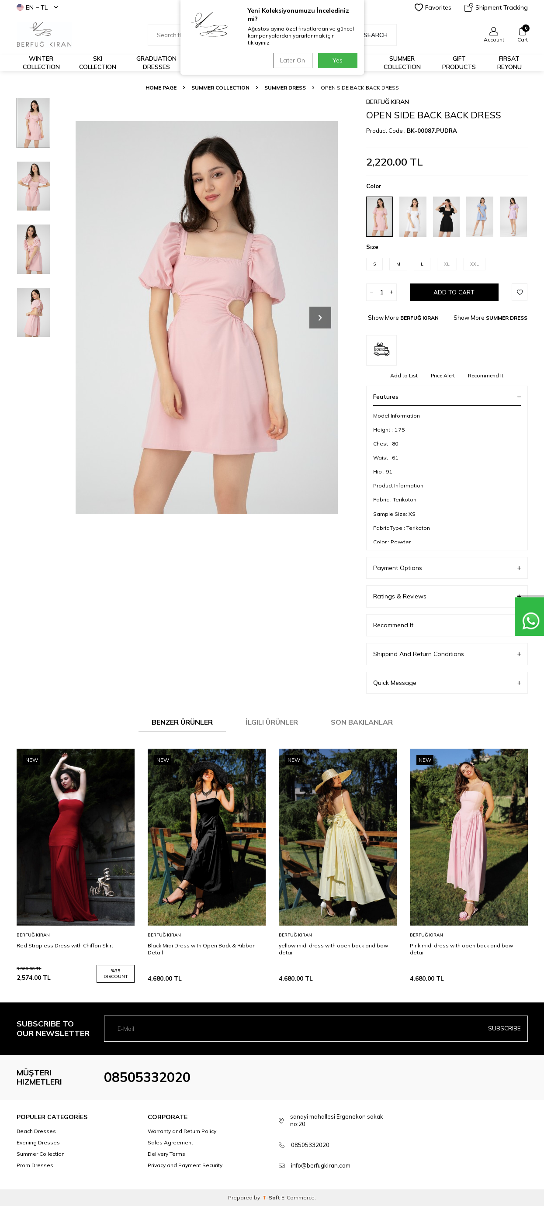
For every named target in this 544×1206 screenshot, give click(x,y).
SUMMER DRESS (285, 87)
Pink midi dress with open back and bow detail (461, 949)
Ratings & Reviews (447, 596)
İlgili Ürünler (272, 722)
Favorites (433, 7)
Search (371, 35)
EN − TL (37, 7)
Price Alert (443, 375)
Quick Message (447, 683)
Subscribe (504, 1028)
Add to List (404, 375)
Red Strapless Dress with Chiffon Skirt (65, 945)
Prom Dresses (35, 1165)
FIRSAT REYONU (509, 63)
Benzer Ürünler (182, 722)
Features (447, 397)
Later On (291, 60)
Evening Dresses (38, 1142)
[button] (320, 317)
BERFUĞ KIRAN (387, 102)
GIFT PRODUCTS (459, 63)
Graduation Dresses (156, 63)
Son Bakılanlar (362, 722)
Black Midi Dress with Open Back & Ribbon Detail (202, 949)
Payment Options (447, 568)
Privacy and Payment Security (185, 1165)
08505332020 (147, 1077)
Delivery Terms (166, 1154)
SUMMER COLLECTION (220, 87)
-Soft (272, 1197)
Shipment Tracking (496, 7)
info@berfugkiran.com (320, 1165)
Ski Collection (97, 63)
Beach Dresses (36, 1131)
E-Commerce (298, 1197)
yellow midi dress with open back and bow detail (333, 949)
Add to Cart (454, 292)
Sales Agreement (170, 1142)
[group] (206, 317)
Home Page (161, 87)
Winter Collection (41, 63)
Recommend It (485, 375)
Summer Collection (402, 63)
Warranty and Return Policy (182, 1131)
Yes (338, 60)
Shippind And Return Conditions (447, 654)
